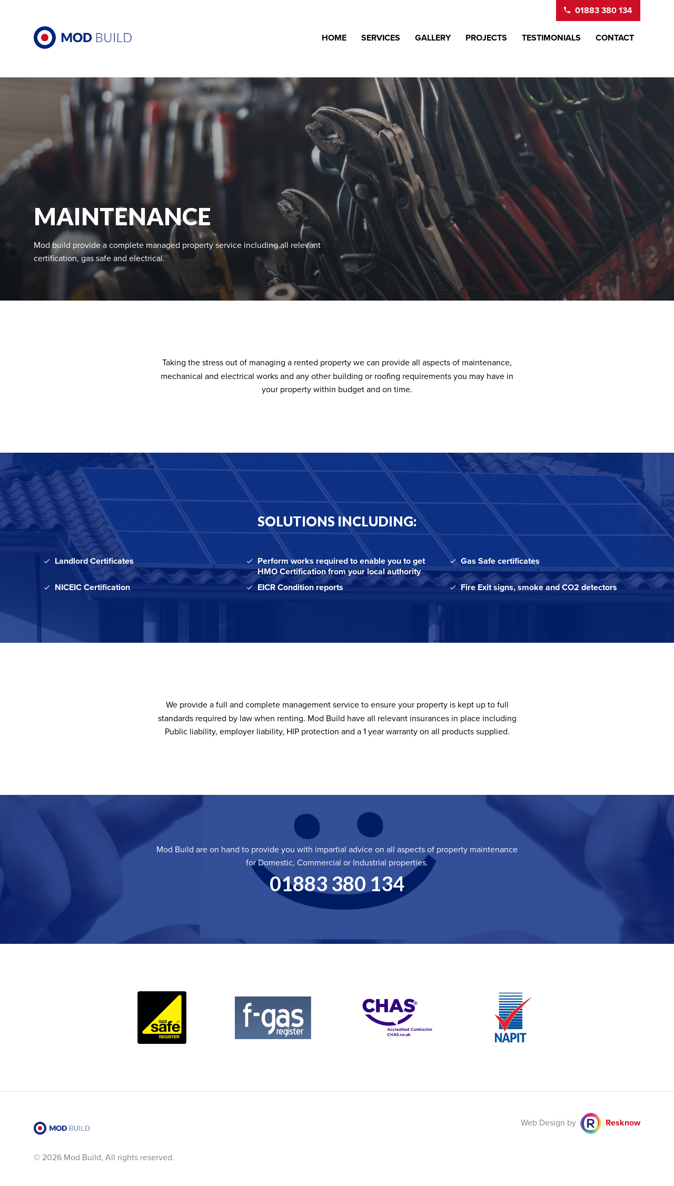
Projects (486, 38)
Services (380, 38)
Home (334, 38)
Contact (615, 38)
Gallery (433, 38)
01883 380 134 (337, 883)
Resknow (623, 1123)
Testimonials (551, 38)
